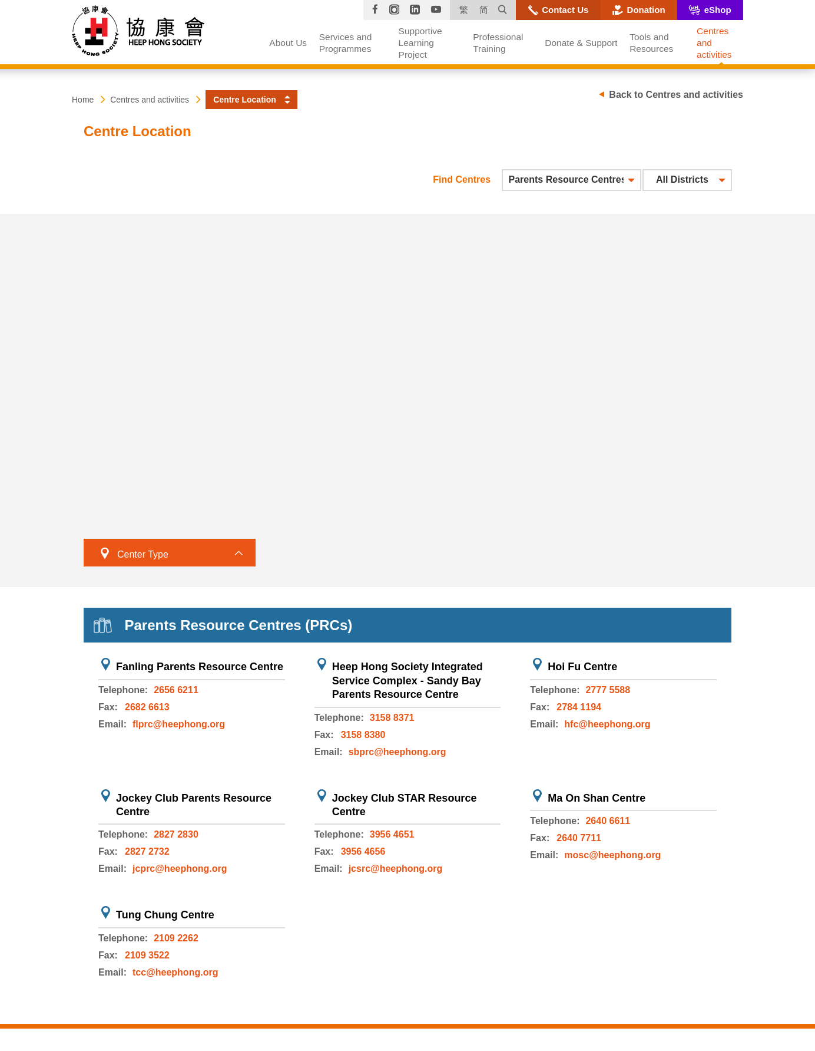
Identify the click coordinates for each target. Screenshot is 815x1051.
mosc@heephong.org (612, 855)
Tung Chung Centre (165, 915)
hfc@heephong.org (607, 724)
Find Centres (462, 179)
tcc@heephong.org (175, 972)
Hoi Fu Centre (582, 667)
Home (83, 99)
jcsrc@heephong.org (396, 869)
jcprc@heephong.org (179, 869)
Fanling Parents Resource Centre (199, 667)
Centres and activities (149, 99)
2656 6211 (176, 690)
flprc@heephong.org (178, 724)
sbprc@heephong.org (397, 752)
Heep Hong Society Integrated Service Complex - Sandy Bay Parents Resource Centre (407, 680)
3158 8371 (392, 718)
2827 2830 (176, 834)
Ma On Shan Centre (596, 798)
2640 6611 (607, 821)
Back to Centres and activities (676, 95)
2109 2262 (176, 938)
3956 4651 (392, 834)
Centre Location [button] (244, 99)
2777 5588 (607, 690)
